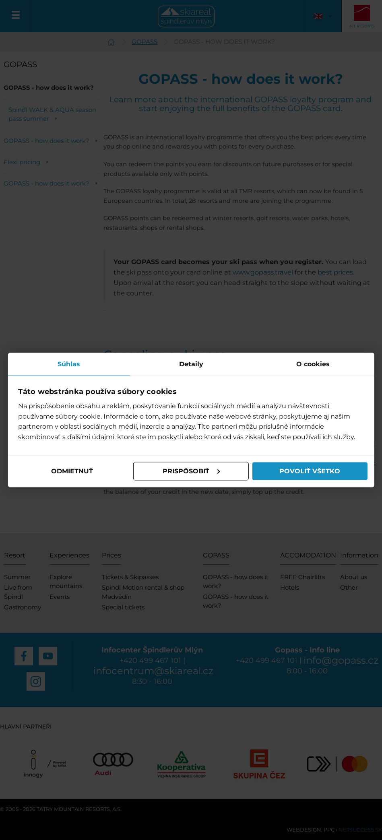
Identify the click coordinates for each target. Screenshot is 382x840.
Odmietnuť (72, 471)
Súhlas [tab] (69, 363)
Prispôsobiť (191, 471)
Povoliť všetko (309, 471)
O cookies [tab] (313, 363)
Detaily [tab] (191, 363)
